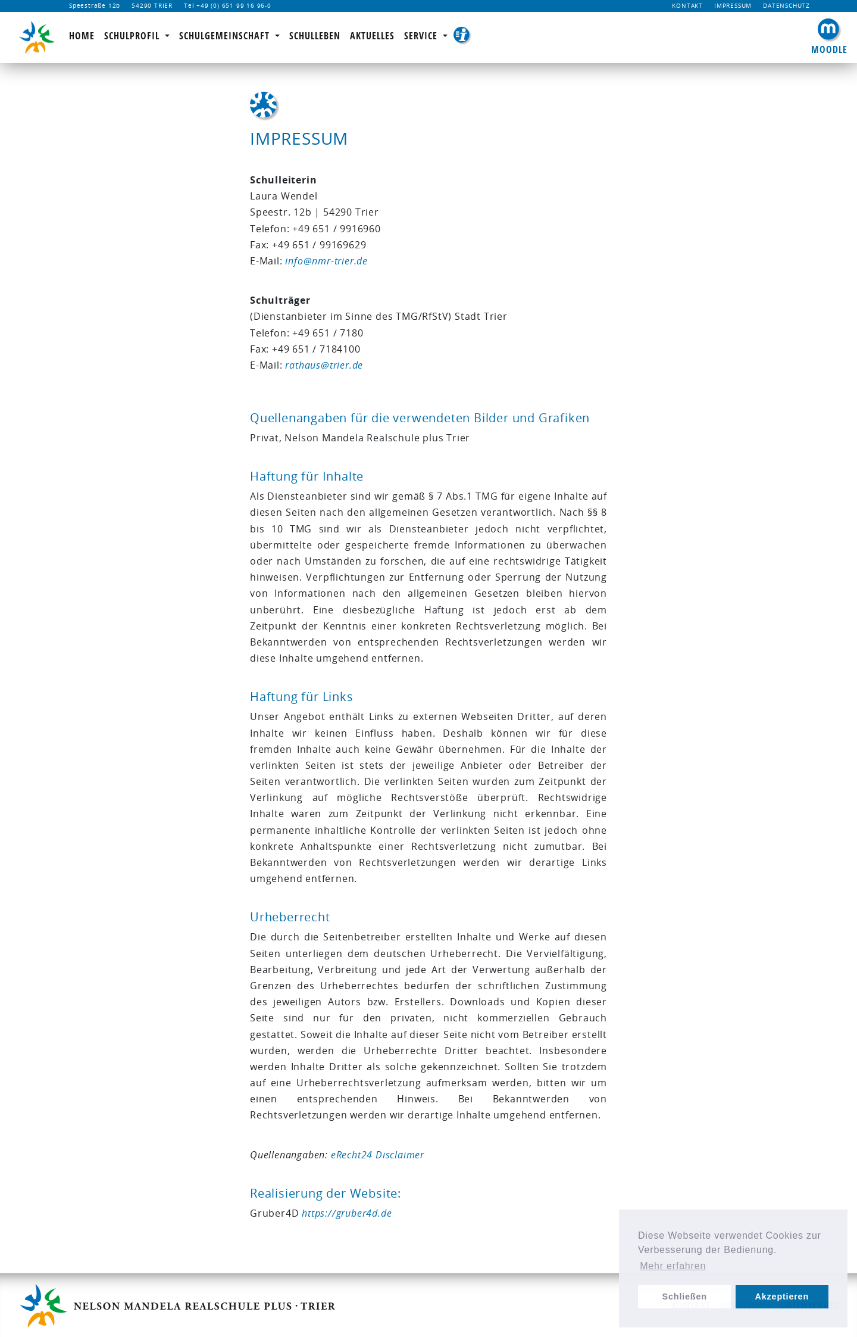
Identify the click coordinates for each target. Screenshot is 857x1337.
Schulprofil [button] (133, 35)
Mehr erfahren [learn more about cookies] (673, 1266)
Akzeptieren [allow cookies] (782, 1296)
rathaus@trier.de (324, 365)
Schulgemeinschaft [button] (226, 35)
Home (82, 35)
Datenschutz (786, 5)
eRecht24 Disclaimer (377, 1154)
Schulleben (314, 35)
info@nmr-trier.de (326, 260)
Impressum (733, 5)
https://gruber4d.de (347, 1213)
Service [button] (428, 36)
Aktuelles (372, 35)
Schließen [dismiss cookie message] (684, 1296)
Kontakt (687, 5)
